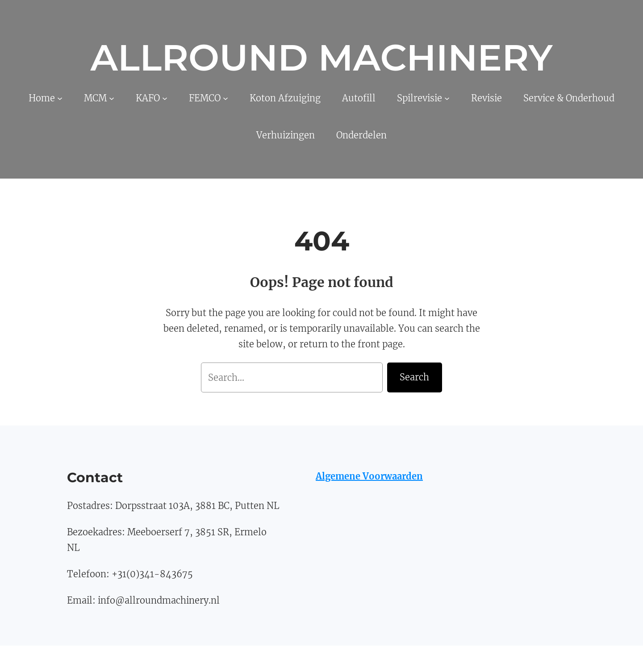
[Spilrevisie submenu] (447, 98)
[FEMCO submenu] (225, 98)
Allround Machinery (321, 57)
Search (414, 377)
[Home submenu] (60, 98)
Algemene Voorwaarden (369, 476)
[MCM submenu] (111, 98)
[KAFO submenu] (164, 98)
